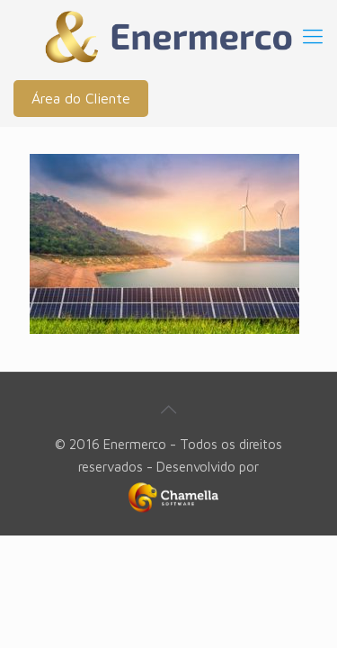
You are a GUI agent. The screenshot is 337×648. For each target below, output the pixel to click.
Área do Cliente (80, 98)
